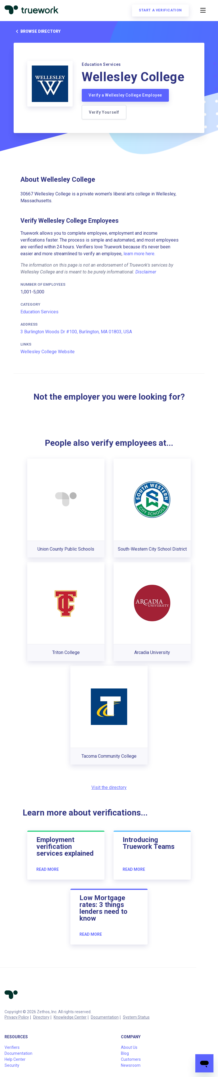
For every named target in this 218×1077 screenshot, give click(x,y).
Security (12, 1065)
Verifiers (12, 1047)
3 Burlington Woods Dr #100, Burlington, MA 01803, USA (76, 331)
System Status (136, 1017)
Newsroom (131, 1065)
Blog (125, 1053)
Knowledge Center (70, 1017)
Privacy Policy (17, 1017)
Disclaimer (145, 272)
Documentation (105, 1017)
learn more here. (139, 253)
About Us (129, 1047)
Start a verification (160, 10)
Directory (41, 1017)
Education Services (39, 311)
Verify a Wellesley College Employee (125, 95)
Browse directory (37, 31)
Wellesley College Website (47, 351)
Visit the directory (109, 787)
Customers (131, 1059)
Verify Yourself (104, 112)
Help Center (15, 1059)
